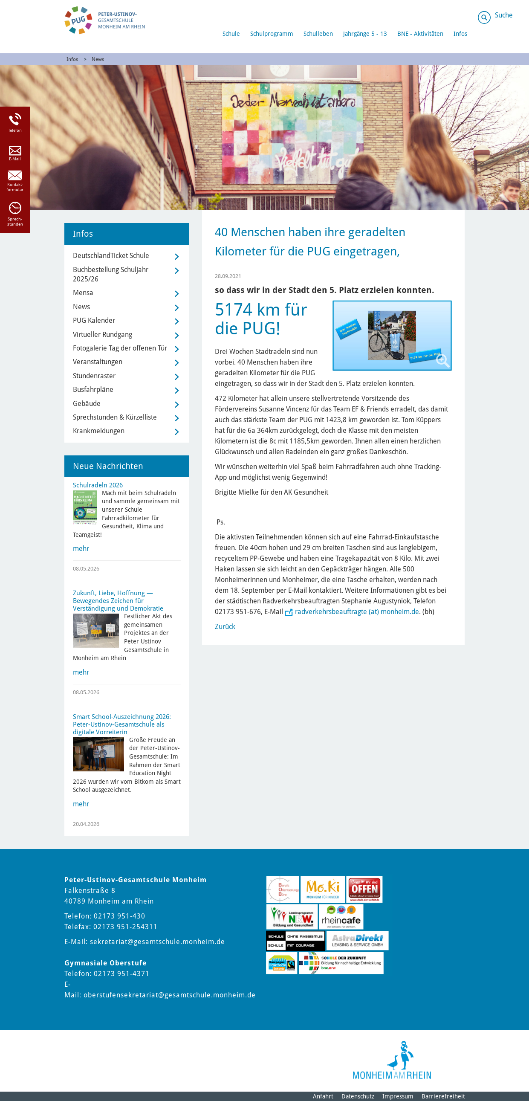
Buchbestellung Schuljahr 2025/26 (110, 274)
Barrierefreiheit (443, 1096)
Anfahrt (323, 1096)
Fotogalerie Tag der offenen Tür (120, 348)
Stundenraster (94, 376)
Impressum (397, 1096)
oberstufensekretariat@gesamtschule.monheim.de (170, 995)
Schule (231, 33)
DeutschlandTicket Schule (111, 256)
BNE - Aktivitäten (420, 33)
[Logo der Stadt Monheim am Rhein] (392, 1060)
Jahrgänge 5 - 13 (365, 33)
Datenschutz (357, 1096)
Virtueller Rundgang (102, 334)
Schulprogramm (271, 33)
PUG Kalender (94, 320)
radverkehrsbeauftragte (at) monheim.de (357, 612)
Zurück (225, 627)
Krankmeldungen (98, 431)
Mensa (83, 293)
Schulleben (318, 33)
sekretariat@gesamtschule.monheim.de (157, 942)
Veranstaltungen (97, 362)
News (98, 59)
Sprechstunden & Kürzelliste (115, 417)
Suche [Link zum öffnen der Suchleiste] (504, 15)
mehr (81, 549)
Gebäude (87, 404)
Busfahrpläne (93, 389)
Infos (460, 33)
